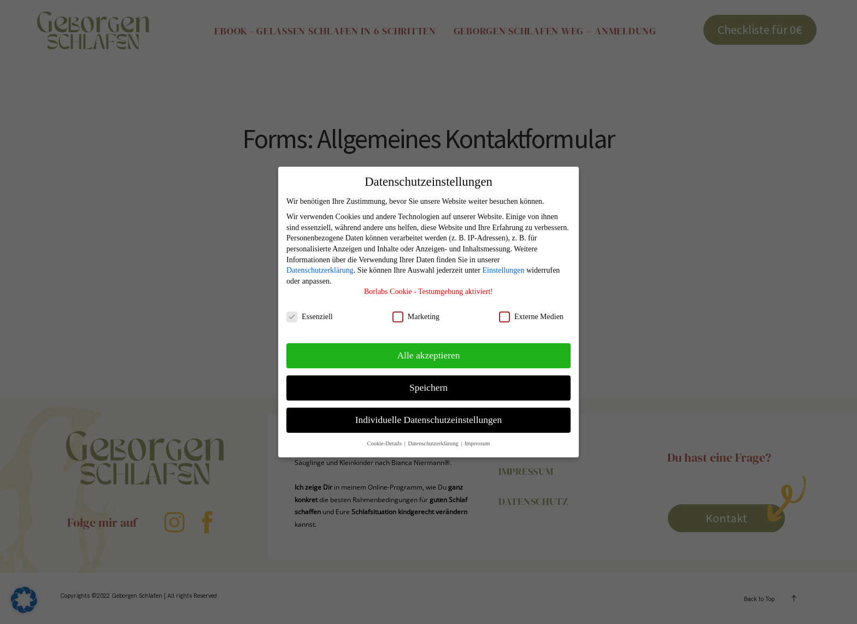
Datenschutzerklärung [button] (434, 437)
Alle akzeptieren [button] (428, 349)
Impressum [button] (477, 437)
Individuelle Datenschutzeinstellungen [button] (428, 413)
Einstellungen (503, 264)
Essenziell (309, 310)
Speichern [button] (428, 381)
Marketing (415, 310)
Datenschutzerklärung (320, 264)
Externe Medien (531, 310)
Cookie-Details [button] (385, 437)
